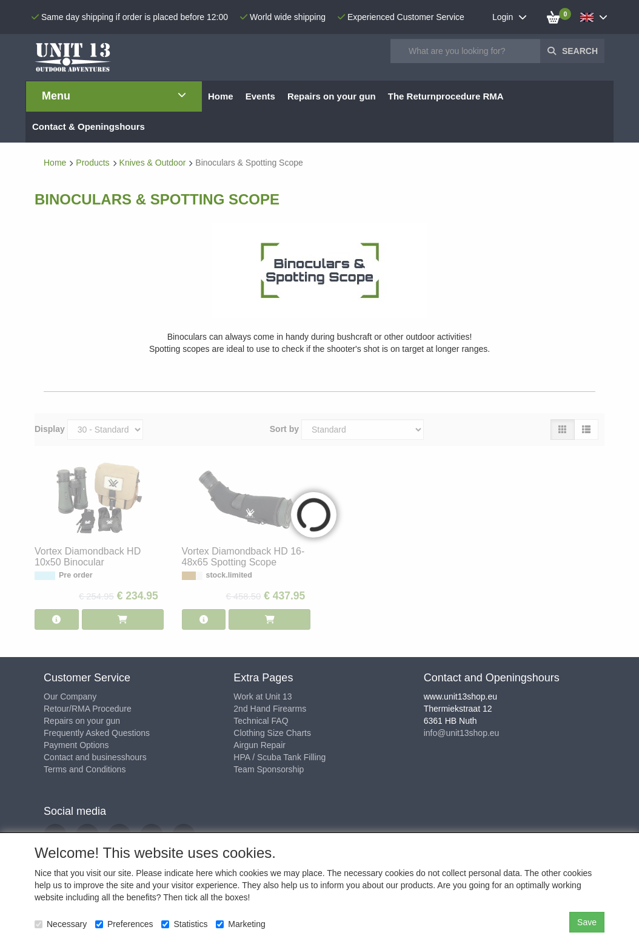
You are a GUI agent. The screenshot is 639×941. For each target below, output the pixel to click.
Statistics (184, 924)
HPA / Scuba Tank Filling (279, 757)
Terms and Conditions (84, 769)
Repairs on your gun (82, 721)
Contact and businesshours (95, 757)
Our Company (70, 696)
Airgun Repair (259, 745)
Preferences (124, 924)
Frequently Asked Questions (97, 733)
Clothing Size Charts (272, 733)
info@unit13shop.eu (462, 733)
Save (587, 922)
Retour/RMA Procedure (88, 708)
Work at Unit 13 (262, 696)
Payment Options (76, 745)
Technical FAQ (260, 721)
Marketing (240, 924)
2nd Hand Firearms (269, 708)
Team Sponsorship (268, 769)
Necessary (61, 924)
